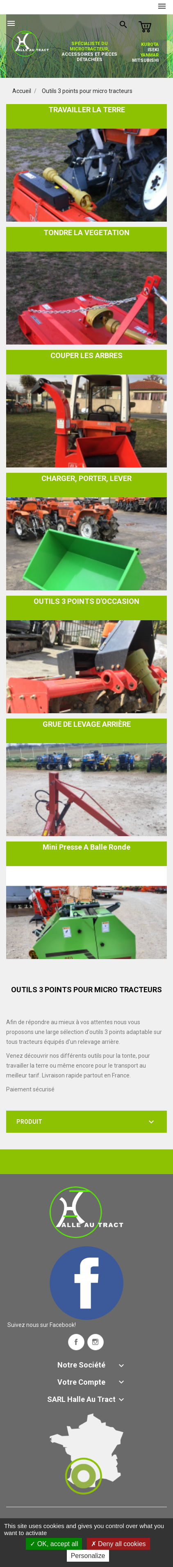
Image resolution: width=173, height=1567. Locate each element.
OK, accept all (54, 1543)
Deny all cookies (118, 1543)
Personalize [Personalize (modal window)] (88, 1555)
